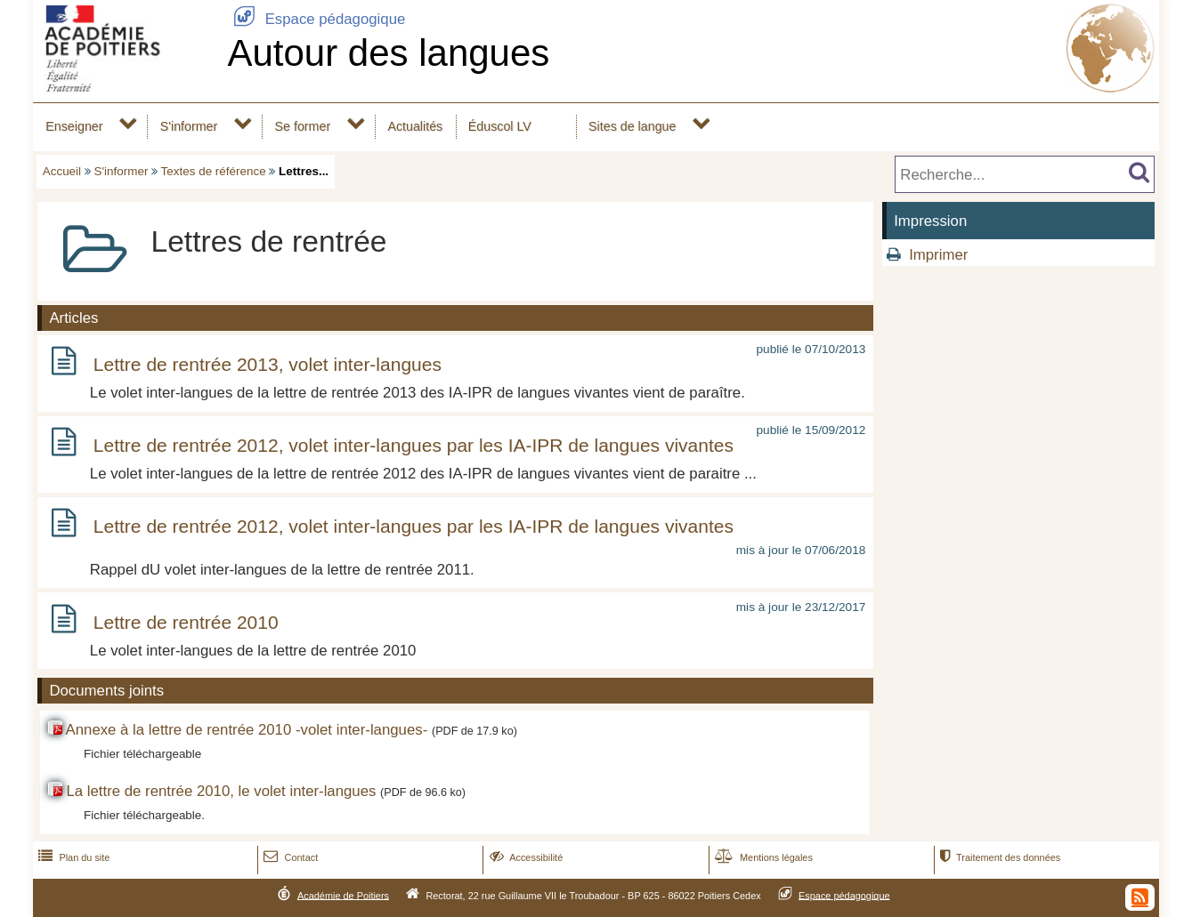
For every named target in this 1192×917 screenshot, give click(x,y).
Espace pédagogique (316, 19)
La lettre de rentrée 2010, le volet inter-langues (221, 791)
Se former (303, 126)
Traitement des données (998, 857)
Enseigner (73, 126)
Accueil (62, 171)
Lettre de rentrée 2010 (186, 622)
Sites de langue (632, 126)
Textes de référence (213, 171)
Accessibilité (525, 857)
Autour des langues (388, 53)
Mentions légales (762, 857)
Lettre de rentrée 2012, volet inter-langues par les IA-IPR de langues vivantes (413, 445)
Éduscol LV (499, 126)
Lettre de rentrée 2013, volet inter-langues (267, 364)
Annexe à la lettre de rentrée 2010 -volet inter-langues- (247, 729)
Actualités (414, 126)
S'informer (189, 126)
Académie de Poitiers (343, 894)
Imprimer (938, 254)
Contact (289, 857)
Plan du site (72, 857)
